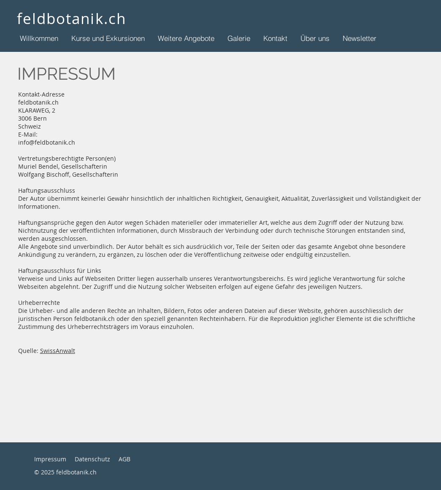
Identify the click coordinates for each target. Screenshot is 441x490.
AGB (124, 459)
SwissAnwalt (57, 351)
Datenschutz (92, 459)
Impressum (50, 459)
